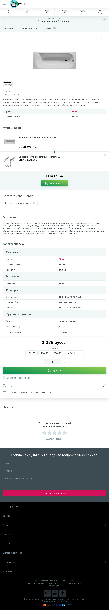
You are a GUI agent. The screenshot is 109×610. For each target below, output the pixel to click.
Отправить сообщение (54, 493)
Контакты (54, 571)
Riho (74, 111)
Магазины (54, 543)
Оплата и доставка (54, 552)
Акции (54, 525)
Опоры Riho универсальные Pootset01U (39, 156)
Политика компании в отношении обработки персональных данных (54, 599)
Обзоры (54, 534)
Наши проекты (54, 506)
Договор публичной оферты (55, 601)
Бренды (54, 515)
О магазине (54, 562)
